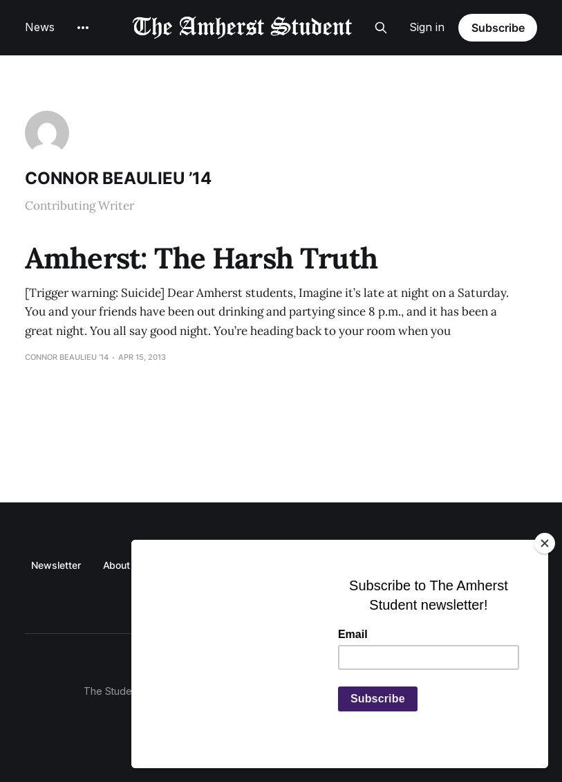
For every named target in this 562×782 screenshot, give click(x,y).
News (40, 27)
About (117, 565)
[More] (83, 27)
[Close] (544, 543)
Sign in (426, 27)
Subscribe (498, 28)
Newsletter (55, 565)
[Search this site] (381, 27)
